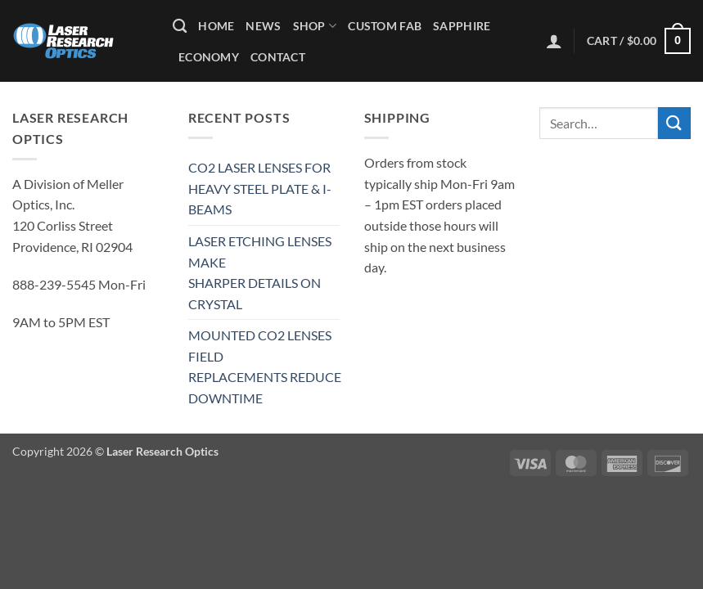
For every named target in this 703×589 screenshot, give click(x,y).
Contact (277, 57)
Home (216, 26)
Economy (208, 57)
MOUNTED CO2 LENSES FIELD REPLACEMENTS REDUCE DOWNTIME (264, 366)
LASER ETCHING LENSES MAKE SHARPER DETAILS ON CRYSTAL (259, 272)
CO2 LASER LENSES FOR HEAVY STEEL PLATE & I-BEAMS (259, 188)
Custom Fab (384, 26)
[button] (554, 41)
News (263, 26)
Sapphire (461, 26)
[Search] (180, 26)
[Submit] (674, 123)
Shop (315, 26)
